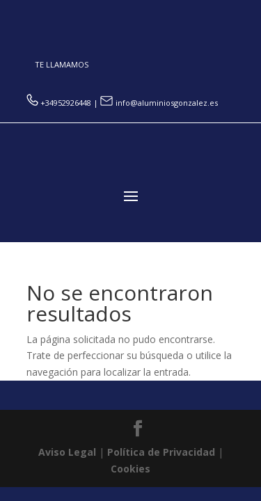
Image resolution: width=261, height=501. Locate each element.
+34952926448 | (63, 102)
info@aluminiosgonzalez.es (159, 102)
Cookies (130, 468)
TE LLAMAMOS (61, 64)
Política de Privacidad (161, 452)
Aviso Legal (67, 452)
